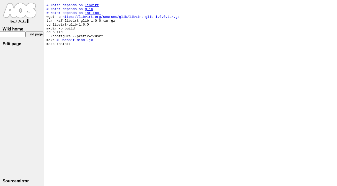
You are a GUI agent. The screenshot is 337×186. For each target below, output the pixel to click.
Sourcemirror (16, 181)
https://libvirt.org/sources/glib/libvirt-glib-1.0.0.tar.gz (121, 19)
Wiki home (13, 29)
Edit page (12, 44)
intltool (93, 15)
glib (89, 10)
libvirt (92, 5)
